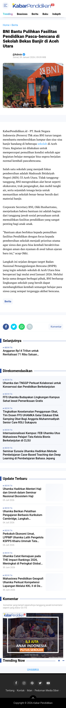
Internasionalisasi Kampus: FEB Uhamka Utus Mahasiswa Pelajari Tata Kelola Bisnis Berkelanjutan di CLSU (31, 436)
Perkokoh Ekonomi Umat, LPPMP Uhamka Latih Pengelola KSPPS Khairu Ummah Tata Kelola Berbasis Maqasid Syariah (23, 537)
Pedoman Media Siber (47, 690)
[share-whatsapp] (22, 327)
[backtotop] (33, 698)
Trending (8, 14)
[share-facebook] (6, 327)
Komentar (55, 326)
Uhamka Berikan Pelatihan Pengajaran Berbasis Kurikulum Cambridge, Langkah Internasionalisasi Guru (22, 515)
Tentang (9, 690)
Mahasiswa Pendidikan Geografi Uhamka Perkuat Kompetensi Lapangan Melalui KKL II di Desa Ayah (23, 582)
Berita (35, 14)
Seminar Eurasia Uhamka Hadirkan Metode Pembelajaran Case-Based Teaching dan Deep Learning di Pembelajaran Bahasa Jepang (32, 455)
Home (6, 25)
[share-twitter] (14, 327)
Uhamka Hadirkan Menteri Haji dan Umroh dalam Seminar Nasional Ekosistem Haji (22, 492)
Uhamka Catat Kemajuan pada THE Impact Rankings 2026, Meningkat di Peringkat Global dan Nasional (22, 559)
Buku (45, 14)
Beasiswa (22, 14)
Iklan (29, 690)
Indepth (56, 14)
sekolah (42, 144)
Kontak (21, 690)
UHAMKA (33, 669)
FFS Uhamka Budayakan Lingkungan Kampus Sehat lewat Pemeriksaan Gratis (31, 399)
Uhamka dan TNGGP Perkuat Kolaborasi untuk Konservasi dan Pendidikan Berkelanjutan (32, 384)
